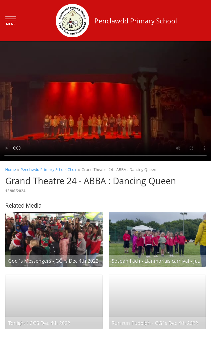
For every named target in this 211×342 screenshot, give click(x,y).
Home (10, 169)
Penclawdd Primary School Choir (49, 169)
